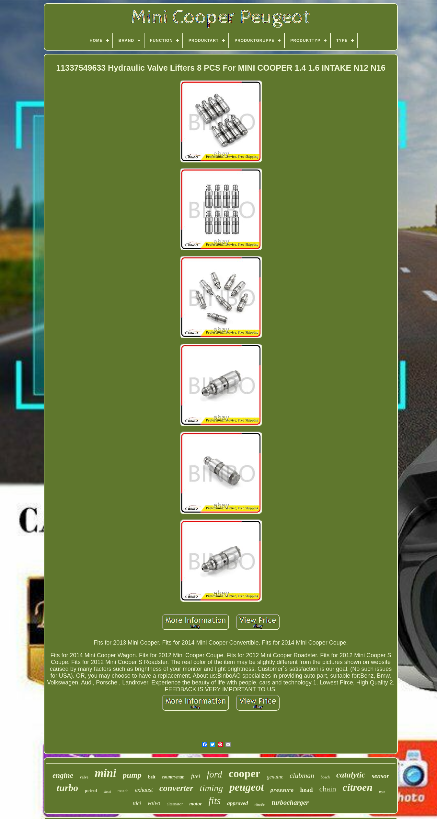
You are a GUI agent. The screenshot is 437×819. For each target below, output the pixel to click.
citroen (358, 787)
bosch (325, 777)
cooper (244, 773)
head (306, 789)
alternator (175, 803)
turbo (67, 787)
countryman (173, 777)
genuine (275, 776)
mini (105, 773)
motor (195, 803)
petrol (91, 790)
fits (214, 800)
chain (327, 789)
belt (151, 777)
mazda (123, 790)
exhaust (144, 790)
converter (176, 788)
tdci (137, 803)
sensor (380, 775)
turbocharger (290, 802)
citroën (260, 805)
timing (211, 788)
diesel (107, 791)
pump (132, 775)
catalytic (350, 774)
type (382, 791)
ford (214, 774)
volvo (154, 803)
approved (237, 803)
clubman (302, 775)
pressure (282, 790)
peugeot (246, 787)
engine (62, 775)
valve (84, 777)
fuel (196, 776)
